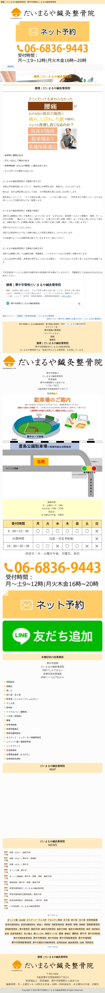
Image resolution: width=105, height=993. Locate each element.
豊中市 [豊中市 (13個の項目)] (83, 933)
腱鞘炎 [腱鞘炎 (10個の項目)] (75, 934)
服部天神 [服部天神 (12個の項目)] (35, 929)
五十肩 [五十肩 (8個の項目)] (66, 920)
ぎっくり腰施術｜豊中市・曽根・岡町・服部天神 (30, 876)
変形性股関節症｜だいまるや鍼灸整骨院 (26, 888)
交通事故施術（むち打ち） (18, 754)
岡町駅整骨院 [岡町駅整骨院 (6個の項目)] (58, 924)
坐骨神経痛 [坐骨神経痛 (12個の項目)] (92, 920)
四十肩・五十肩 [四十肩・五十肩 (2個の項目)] (78, 920)
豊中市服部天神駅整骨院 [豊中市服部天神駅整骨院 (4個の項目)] (44, 942)
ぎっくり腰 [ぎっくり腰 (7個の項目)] (12, 920)
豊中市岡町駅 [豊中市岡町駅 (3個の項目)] (94, 934)
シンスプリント (13, 746)
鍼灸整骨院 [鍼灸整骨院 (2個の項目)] (73, 942)
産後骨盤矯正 (12, 729)
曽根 (52, 336)
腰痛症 (52, 340)
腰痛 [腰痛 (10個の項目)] (61, 934)
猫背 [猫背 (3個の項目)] (88, 929)
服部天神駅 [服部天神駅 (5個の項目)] (62, 929)
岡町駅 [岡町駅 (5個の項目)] (47, 924)
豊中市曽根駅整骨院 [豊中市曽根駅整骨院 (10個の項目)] (21, 942)
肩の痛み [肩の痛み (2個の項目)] (28, 934)
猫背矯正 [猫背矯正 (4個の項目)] (96, 929)
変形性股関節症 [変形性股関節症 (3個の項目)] (12, 924)
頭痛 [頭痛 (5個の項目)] (82, 942)
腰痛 (8, 720)
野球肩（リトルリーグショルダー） (22, 699)
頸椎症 (9, 686)
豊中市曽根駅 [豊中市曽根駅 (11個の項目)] (84, 938)
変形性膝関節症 (13, 733)
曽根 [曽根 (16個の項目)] (75, 924)
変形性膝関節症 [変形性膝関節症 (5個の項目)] (28, 924)
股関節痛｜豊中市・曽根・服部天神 (24, 882)
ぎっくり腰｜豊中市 (18, 870)
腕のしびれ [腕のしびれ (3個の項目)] (38, 934)
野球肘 (9, 707)
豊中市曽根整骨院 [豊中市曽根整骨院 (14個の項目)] (68, 938)
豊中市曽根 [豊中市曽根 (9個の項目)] (53, 938)
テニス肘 (10, 703)
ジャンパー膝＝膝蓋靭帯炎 (18, 742)
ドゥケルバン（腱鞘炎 (16, 712)
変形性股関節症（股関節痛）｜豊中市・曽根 (28, 900)
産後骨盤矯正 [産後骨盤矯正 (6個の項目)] (16, 934)
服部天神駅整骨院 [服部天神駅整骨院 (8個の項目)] (76, 929)
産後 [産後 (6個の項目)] (7, 934)
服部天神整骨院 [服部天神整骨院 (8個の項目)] (48, 929)
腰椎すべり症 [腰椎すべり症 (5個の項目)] (51, 934)
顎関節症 (10, 682)
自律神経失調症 (13, 759)
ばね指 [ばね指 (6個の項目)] (22, 920)
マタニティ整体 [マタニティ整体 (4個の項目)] (55, 920)
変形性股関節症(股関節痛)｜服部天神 (25, 894)
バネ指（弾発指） (14, 716)
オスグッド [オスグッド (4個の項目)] (32, 920)
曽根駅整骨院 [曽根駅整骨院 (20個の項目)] (93, 924)
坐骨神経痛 (11, 725)
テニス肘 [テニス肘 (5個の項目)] (42, 920)
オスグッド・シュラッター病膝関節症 (23, 737)
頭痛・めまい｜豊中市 (19, 864)
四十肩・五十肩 (13, 695)
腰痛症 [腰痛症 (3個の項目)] (68, 934)
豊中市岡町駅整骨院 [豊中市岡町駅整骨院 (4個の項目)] (23, 938)
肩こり (9, 690)
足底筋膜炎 (11, 750)
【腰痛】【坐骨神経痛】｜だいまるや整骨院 (35, 316)
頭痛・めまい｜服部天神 (19, 852)
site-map (52, 947)
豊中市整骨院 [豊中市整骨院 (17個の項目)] (39, 938)
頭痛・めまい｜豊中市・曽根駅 (22, 858)
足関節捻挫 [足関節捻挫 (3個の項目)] (62, 942)
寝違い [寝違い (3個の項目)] (40, 924)
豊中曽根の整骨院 (52, 330)
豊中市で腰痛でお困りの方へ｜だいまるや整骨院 (79, 319)
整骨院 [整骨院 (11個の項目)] (68, 924)
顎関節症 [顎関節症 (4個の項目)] (89, 942)
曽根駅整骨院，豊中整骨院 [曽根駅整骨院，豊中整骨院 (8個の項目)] (17, 929)
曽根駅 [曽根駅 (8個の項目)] (82, 924)
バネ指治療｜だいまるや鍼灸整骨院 (24, 906)
